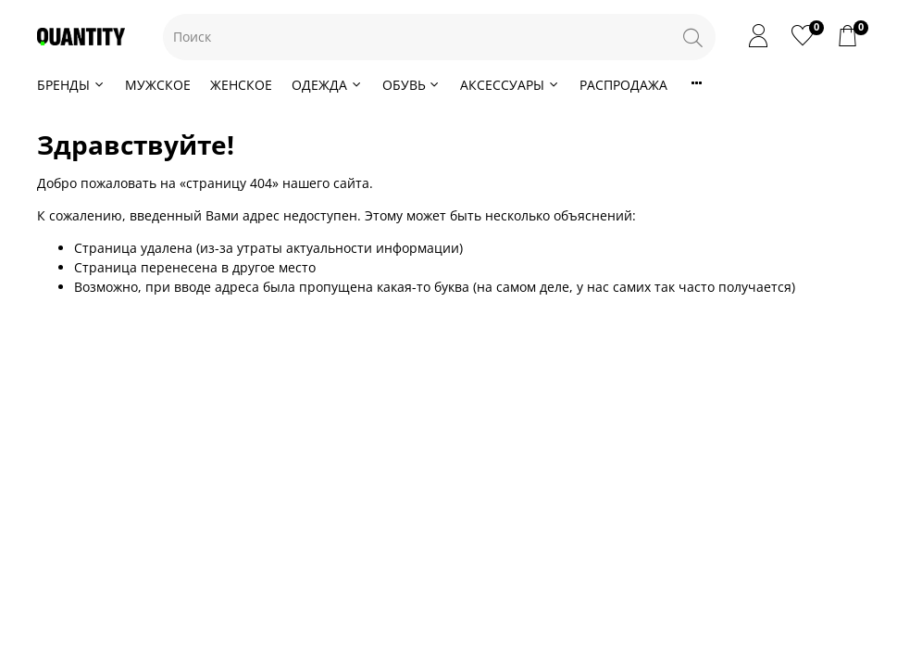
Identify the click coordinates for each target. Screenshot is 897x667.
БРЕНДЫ (71, 85)
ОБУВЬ (412, 85)
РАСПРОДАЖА (623, 85)
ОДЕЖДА (327, 85)
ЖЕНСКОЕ (241, 85)
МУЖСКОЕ (158, 85)
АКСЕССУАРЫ (510, 85)
